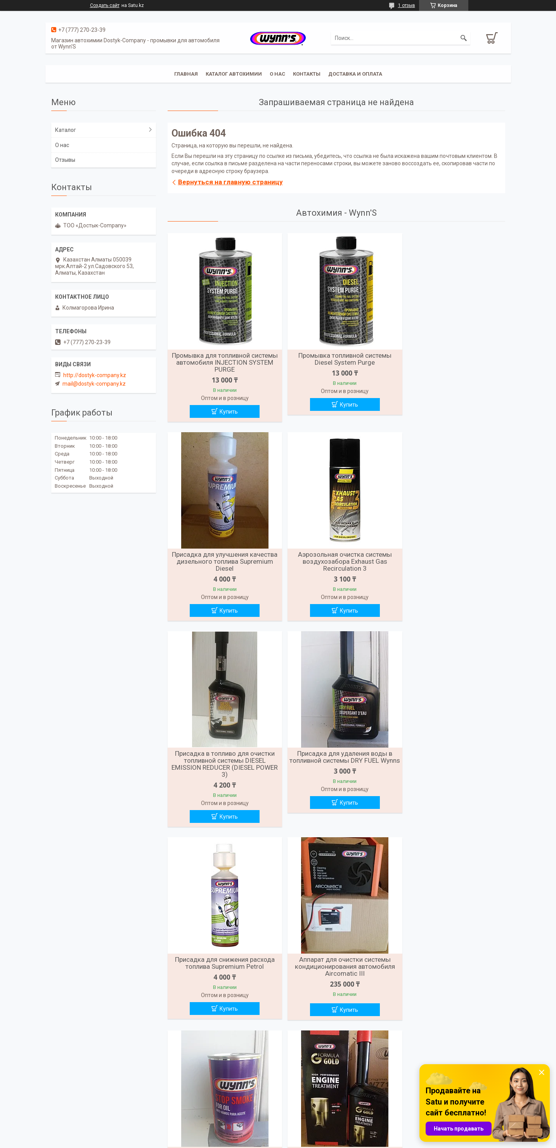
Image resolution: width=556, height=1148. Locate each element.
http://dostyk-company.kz (94, 375)
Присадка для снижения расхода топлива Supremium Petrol (222, 766)
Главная (186, 74)
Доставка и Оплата (355, 74)
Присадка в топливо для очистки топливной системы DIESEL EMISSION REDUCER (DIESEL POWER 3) (336, 566)
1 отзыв (406, 5)
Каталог (65, 130)
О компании (297, 1092)
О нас (277, 74)
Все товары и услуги (333, 1052)
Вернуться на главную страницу (230, 182)
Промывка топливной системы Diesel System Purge (336, 359)
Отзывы (65, 160)
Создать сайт (105, 5)
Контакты (306, 74)
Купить (226, 412)
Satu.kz (312, 1133)
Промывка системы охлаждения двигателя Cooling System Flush (450, 961)
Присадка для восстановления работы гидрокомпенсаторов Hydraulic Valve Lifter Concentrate (336, 964)
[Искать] (463, 38)
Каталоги (178, 1102)
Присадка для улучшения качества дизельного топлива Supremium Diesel (450, 362)
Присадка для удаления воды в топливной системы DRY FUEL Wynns (450, 562)
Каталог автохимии (234, 74)
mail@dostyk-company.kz (94, 384)
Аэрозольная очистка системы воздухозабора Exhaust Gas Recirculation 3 (222, 562)
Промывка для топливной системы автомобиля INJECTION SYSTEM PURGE (221, 362)
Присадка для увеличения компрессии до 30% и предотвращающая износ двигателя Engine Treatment (221, 968)
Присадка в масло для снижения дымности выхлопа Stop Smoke (450, 766)
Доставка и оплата (75, 1092)
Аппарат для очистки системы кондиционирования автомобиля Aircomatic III (336, 769)
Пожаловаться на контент (306, 1140)
